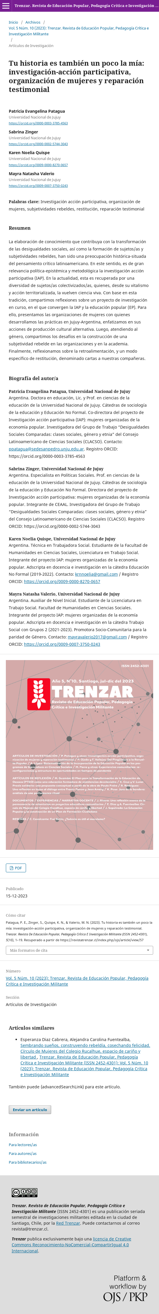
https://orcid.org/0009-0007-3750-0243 (38, 186)
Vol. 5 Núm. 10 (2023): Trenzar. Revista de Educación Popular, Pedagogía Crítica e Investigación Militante (79, 30)
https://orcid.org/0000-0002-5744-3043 (38, 144)
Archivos (32, 22)
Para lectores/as (23, 1144)
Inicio (13, 22)
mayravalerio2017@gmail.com (97, 637)
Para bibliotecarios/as (27, 1162)
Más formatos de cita (28, 950)
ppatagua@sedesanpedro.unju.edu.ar (46, 449)
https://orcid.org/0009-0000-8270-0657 (38, 165)
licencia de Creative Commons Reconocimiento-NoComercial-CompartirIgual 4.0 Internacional (71, 1244)
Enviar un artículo (30, 1109)
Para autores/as (23, 1153)
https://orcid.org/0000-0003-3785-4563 (38, 123)
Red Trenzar (68, 1223)
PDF (18, 868)
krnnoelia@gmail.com (96, 574)
